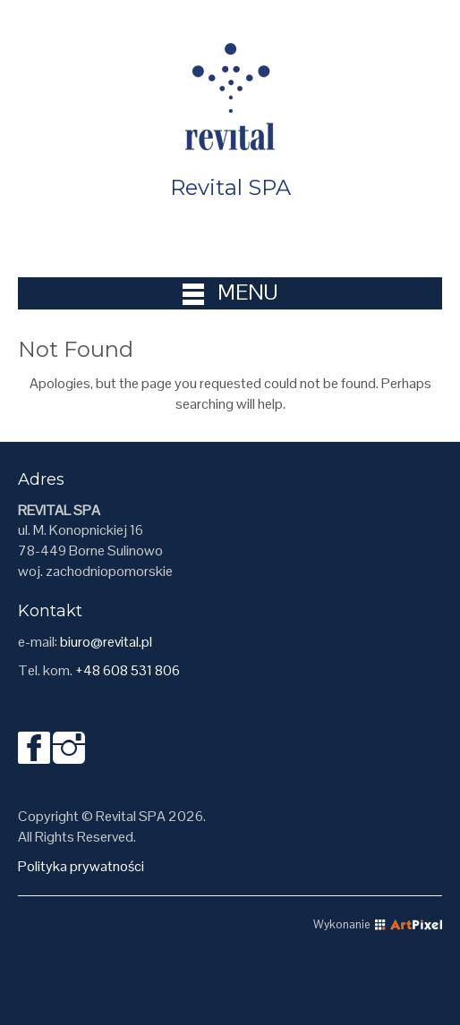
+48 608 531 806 (127, 670)
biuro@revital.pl (106, 641)
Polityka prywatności (81, 866)
